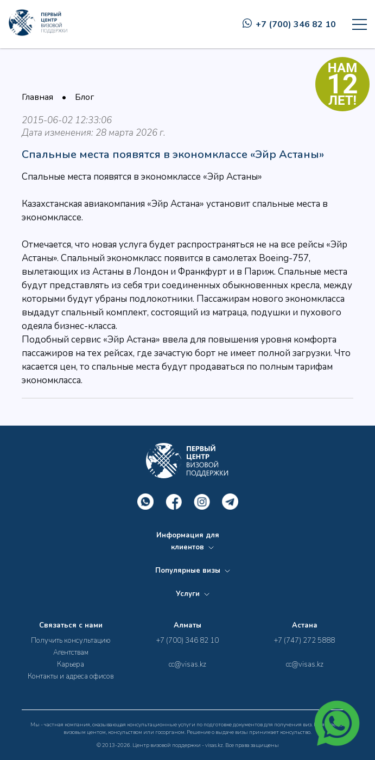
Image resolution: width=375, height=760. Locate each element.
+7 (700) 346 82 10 (289, 24)
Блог (84, 97)
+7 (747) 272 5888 (304, 640)
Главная (37, 97)
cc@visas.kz (187, 664)
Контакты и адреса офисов (70, 676)
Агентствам (70, 652)
